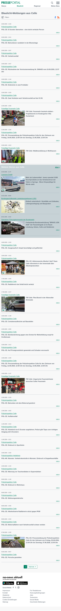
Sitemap (5, 602)
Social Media (34, 599)
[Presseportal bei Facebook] (13, 587)
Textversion (34, 597)
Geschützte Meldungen (38, 602)
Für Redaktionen (35, 590)
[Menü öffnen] (58, 3)
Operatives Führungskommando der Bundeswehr (17, 219)
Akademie (6, 595)
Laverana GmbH (6, 174)
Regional (37, 6)
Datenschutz (7, 597)
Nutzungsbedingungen (37, 593)
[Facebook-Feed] (55, 17)
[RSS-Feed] (58, 17)
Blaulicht (20, 6)
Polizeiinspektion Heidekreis (10, 455)
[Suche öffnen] (52, 3)
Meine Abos (55, 6)
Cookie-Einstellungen (10, 599)
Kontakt (5, 593)
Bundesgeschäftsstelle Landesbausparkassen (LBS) (18, 198)
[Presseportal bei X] (15, 587)
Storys (3, 6)
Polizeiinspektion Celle (9, 27)
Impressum (6, 590)
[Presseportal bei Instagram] (17, 587)
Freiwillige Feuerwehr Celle (10, 108)
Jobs (31, 595)
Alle (57, 167)
